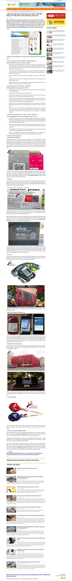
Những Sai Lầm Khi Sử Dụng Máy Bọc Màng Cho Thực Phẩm (59, 31)
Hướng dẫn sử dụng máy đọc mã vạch (27, 10)
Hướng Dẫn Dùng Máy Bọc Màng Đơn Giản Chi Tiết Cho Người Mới (59, 35)
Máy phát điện (9, 578)
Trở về (8, 456)
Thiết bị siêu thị (56, 8)
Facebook (62, 578)
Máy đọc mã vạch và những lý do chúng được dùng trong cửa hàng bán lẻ (30, 477)
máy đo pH (21, 578)
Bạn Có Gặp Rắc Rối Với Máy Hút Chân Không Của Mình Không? (59, 57)
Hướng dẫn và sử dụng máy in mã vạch (27, 468)
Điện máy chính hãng (16, 0)
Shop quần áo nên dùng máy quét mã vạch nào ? (29, 495)
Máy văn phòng (28, 8)
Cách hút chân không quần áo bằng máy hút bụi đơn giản (58, 49)
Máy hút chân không (33, 578)
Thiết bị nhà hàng (36, 8)
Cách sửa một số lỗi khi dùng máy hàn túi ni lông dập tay (58, 44)
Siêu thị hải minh (9, 0)
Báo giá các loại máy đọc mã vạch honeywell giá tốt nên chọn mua (30, 550)
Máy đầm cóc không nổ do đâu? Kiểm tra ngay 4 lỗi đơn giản (59, 71)
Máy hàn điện (15, 578)
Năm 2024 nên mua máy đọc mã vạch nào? (28, 486)
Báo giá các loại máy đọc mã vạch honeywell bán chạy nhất (31, 538)
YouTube (64, 578)
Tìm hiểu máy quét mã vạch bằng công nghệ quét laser (31, 515)
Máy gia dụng (49, 8)
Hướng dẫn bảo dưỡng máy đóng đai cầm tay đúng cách (58, 62)
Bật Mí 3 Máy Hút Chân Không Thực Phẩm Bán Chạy (58, 53)
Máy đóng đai (26, 578)
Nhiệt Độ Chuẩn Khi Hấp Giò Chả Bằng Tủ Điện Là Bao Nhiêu (59, 40)
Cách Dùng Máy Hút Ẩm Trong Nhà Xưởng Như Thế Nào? (58, 66)
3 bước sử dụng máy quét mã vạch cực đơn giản (29, 507)
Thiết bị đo (43, 8)
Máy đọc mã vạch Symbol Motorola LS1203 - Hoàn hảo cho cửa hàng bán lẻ (31, 527)
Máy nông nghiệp (20, 8)
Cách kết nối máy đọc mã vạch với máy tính (28, 562)
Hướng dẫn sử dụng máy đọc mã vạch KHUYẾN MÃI (25, 460)
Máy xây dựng (12, 8)
